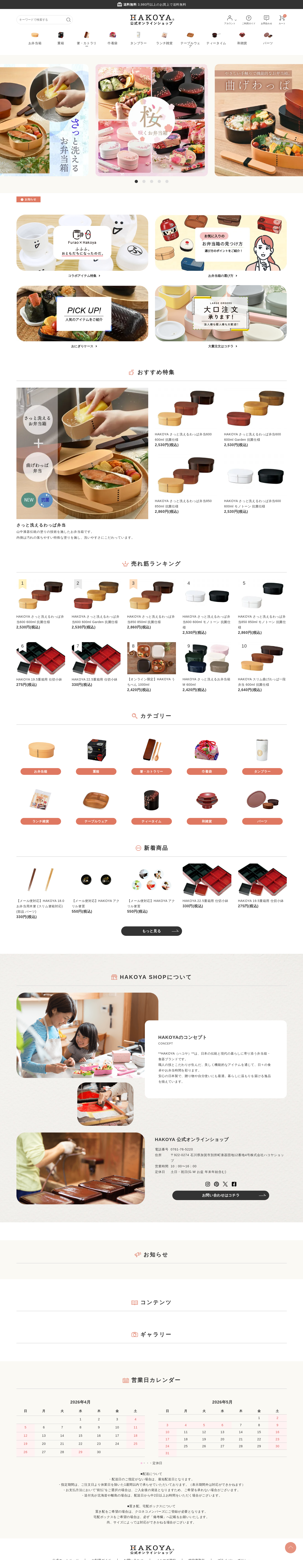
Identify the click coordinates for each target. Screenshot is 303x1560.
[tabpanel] (151, 120)
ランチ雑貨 (164, 37)
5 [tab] (167, 181)
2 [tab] (144, 181)
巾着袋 (113, 37)
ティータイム (216, 37)
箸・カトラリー (87, 39)
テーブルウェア (190, 39)
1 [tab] (136, 181)
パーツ (268, 37)
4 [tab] (159, 181)
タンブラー (138, 37)
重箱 (60, 37)
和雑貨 (242, 37)
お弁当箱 (35, 37)
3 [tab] (151, 181)
